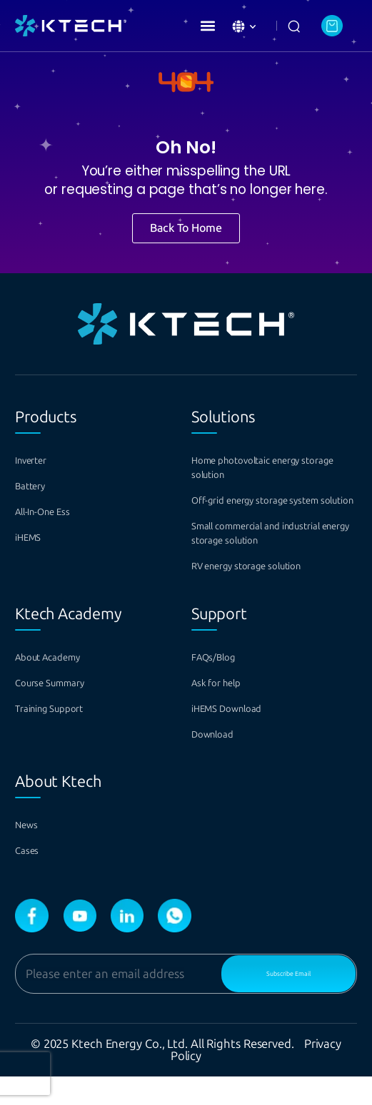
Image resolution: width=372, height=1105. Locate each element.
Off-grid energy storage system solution (261, 507)
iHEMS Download (243, 737)
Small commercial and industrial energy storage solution (265, 554)
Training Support (64, 737)
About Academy (62, 686)
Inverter (38, 460)
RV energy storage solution (271, 594)
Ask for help (226, 711)
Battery (37, 486)
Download (222, 763)
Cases (32, 879)
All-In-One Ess (55, 512)
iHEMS (34, 537)
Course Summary (65, 711)
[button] (207, 25)
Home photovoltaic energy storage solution (270, 467)
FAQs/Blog (223, 686)
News (31, 853)
